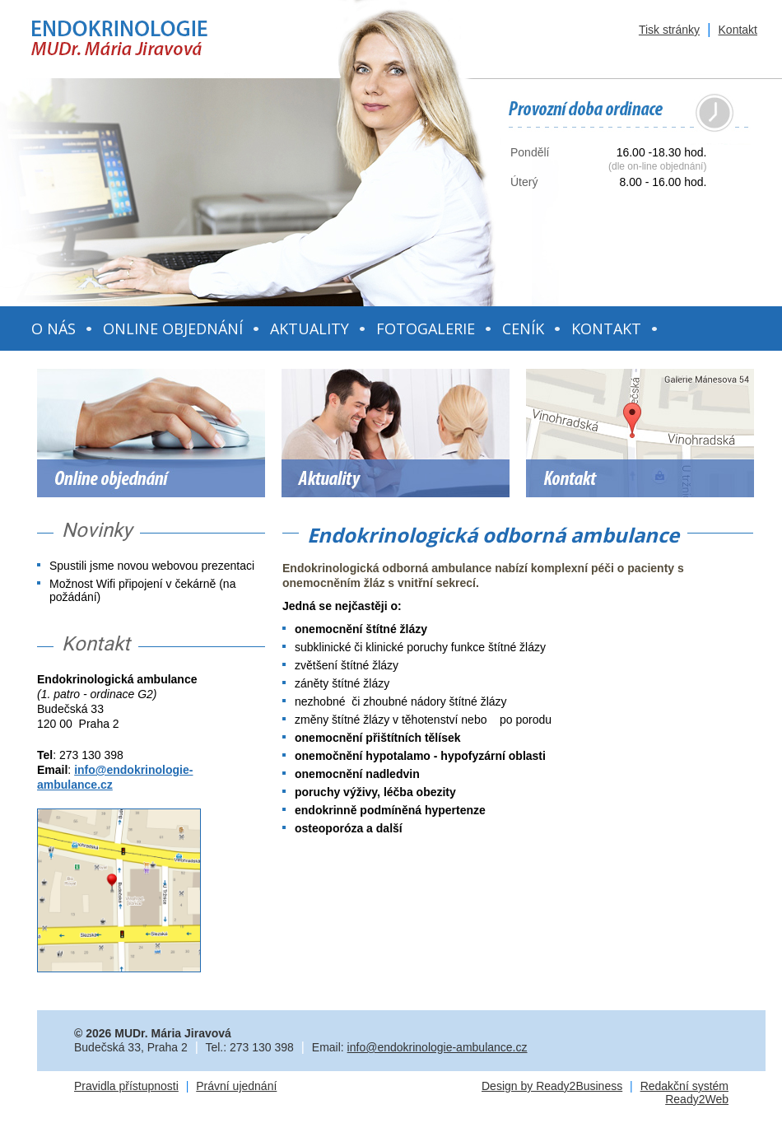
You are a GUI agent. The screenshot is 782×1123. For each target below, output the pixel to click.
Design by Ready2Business (552, 1086)
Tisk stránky (669, 29)
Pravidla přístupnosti (126, 1086)
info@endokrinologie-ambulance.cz (437, 1047)
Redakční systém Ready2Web (684, 1092)
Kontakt (738, 29)
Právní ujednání (236, 1086)
